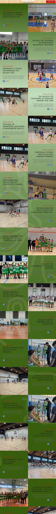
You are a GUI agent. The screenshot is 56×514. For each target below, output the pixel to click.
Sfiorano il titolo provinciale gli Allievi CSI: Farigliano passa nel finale (14, 70)
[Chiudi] (1, 1)
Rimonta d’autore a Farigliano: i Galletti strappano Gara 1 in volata (42, 489)
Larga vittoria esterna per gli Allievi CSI (45, 322)
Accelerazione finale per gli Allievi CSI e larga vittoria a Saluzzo (12, 182)
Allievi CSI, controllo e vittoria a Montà (42, 266)
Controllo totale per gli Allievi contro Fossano (44, 154)
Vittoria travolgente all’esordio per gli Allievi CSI (43, 433)
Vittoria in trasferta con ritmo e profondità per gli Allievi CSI (14, 126)
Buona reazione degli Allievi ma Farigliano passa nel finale (42, 210)
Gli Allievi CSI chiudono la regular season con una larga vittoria (42, 98)
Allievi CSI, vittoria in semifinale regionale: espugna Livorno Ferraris (43, 42)
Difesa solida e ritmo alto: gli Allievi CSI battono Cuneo (13, 294)
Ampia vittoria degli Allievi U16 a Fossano (13, 350)
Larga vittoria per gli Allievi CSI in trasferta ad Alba (12, 238)
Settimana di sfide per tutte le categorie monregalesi (13, 461)
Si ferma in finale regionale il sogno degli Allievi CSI (13, 15)
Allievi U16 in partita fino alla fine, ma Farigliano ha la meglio (13, 405)
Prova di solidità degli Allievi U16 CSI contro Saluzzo (42, 377)
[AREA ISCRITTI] (51, 1)
